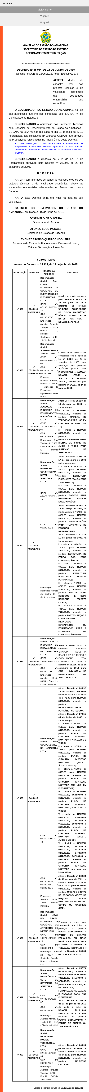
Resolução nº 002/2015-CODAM (43, 143)
